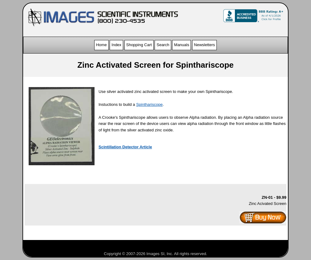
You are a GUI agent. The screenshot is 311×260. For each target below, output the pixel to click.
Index (116, 44)
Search (162, 44)
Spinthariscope (149, 104)
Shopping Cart (139, 44)
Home (101, 44)
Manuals (181, 44)
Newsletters (204, 44)
